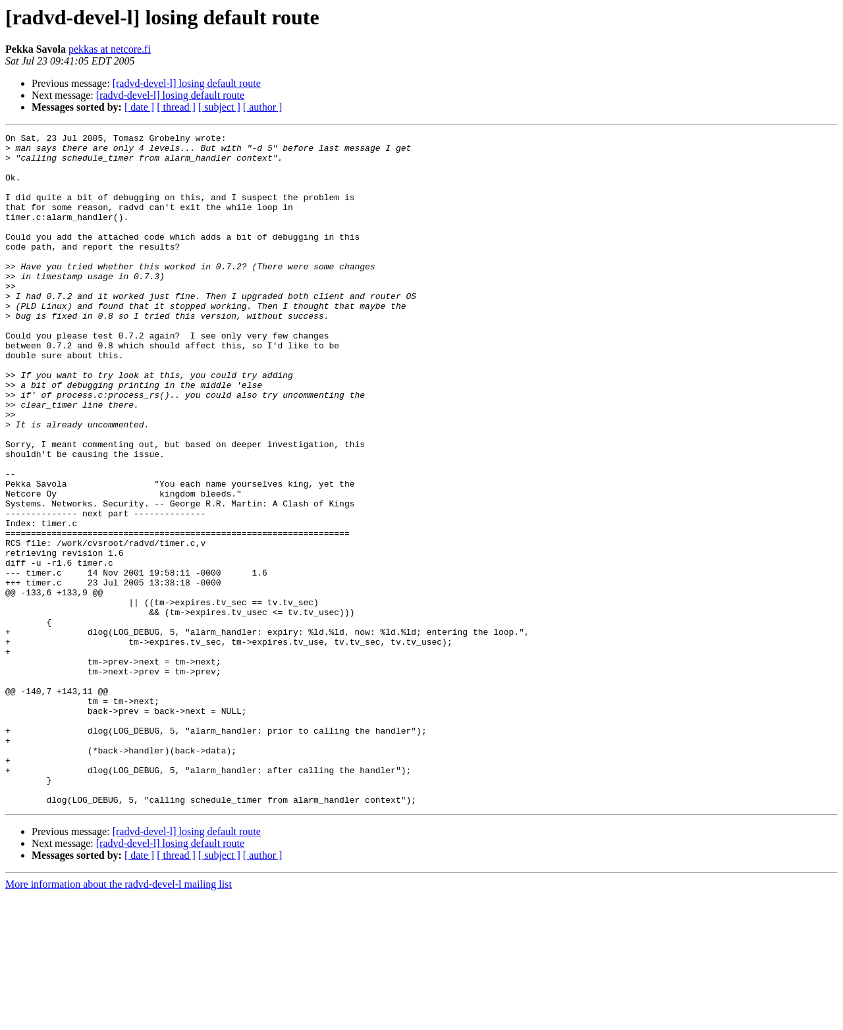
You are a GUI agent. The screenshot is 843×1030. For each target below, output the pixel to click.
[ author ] (263, 107)
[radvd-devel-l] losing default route (187, 83)
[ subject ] (219, 107)
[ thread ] (176, 107)
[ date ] (139, 107)
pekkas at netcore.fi (109, 49)
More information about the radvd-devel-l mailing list (118, 1018)
